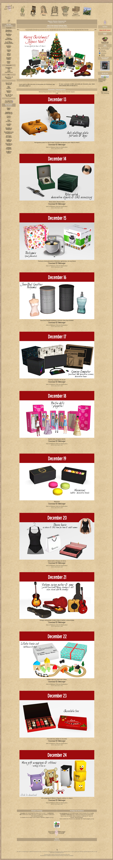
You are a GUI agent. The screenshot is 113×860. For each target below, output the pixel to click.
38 (85, 29)
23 (59, 29)
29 (70, 29)
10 (36, 29)
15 (45, 29)
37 (84, 29)
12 (40, 29)
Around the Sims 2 (102, 79)
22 (57, 29)
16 (47, 29)
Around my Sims (102, 80)
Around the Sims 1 (102, 78)
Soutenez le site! (105, 42)
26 (64, 29)
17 (48, 29)
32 (75, 29)
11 (38, 29)
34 (78, 29)
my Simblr (101, 81)
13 (41, 29)
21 (56, 29)
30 (71, 29)
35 (80, 29)
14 (43, 29)
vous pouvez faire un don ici (67, 85)
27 (66, 29)
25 (63, 29)
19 (52, 29)
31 (73, 29)
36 (82, 29)
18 (50, 29)
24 (61, 29)
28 (68, 29)
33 (77, 29)
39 (87, 29)
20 (54, 29)
